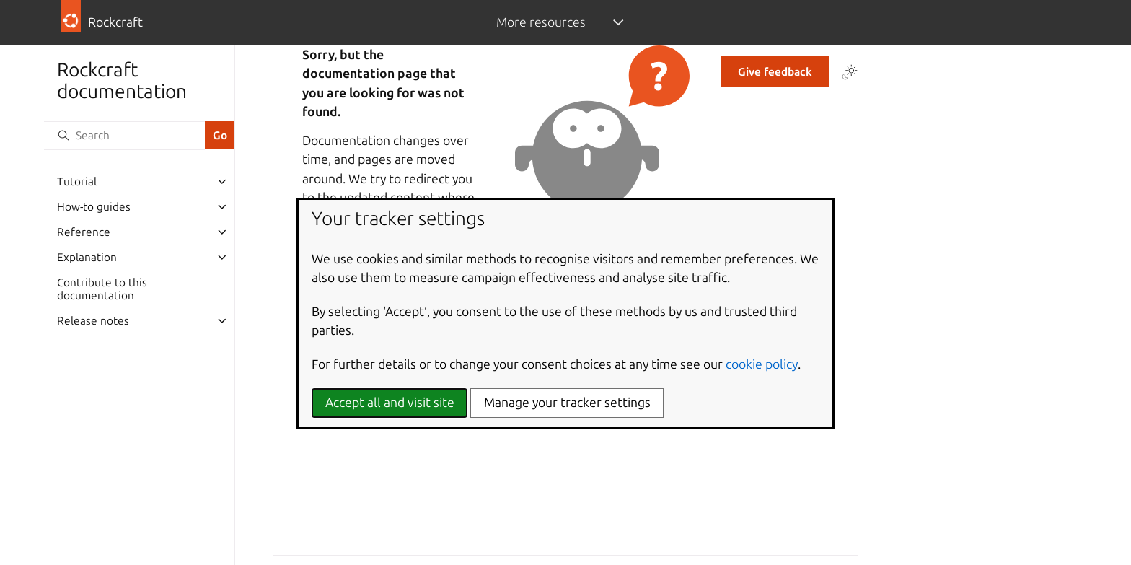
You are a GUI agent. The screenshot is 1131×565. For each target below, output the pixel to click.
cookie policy (762, 364)
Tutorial (77, 181)
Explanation (87, 257)
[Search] (124, 135)
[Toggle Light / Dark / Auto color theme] (850, 72)
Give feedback (775, 72)
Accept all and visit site (389, 402)
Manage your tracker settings (567, 402)
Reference (83, 232)
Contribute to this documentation (102, 289)
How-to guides (94, 207)
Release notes (93, 321)
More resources (541, 22)
